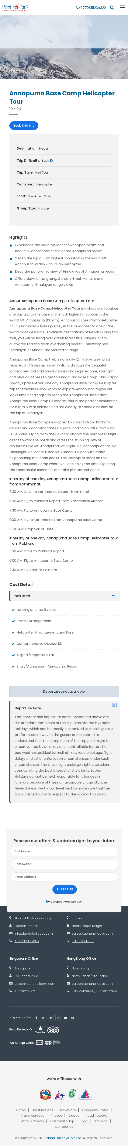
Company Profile (95, 1110)
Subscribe (64, 889)
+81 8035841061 (83, 941)
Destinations (43, 1110)
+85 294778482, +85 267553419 (95, 991)
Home (21, 1110)
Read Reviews (96, 1115)
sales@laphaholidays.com (92, 933)
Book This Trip (23, 126)
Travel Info (67, 1110)
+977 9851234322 (27, 941)
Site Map (101, 1121)
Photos (56, 1115)
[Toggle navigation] (119, 7)
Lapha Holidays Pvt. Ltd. (63, 1138)
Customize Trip (62, 1121)
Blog (84, 1121)
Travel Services (32, 1115)
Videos (73, 1115)
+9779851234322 (91, 7)
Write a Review (32, 1121)
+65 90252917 (25, 991)
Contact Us (64, 1126)
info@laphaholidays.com (34, 933)
